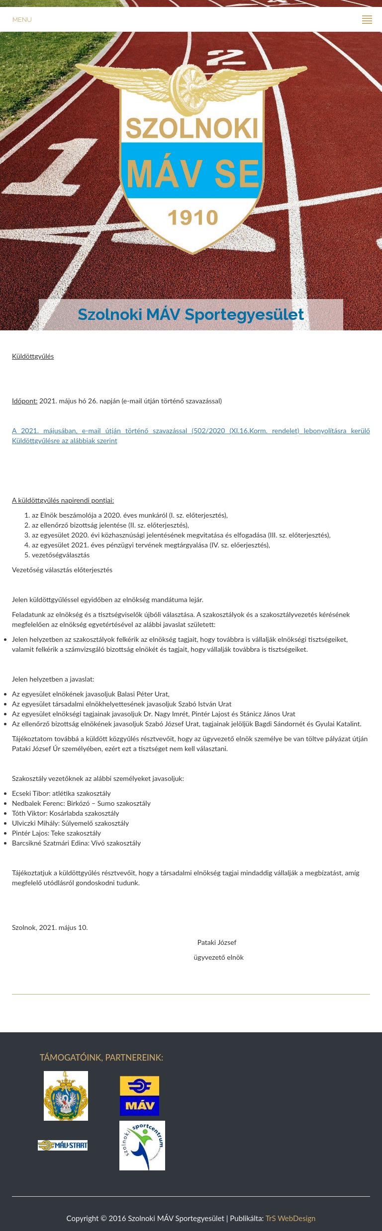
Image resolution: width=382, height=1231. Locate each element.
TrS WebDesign (291, 1218)
